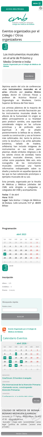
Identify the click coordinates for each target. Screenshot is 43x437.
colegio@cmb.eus (16, 419)
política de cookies (18, 424)
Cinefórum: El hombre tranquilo (16, 378)
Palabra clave (6, 306)
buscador (6, 422)
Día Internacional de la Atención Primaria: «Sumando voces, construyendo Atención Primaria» (21, 387)
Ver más (36, 400)
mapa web (17, 422)
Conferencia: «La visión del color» (17, 396)
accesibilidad (29, 422)
